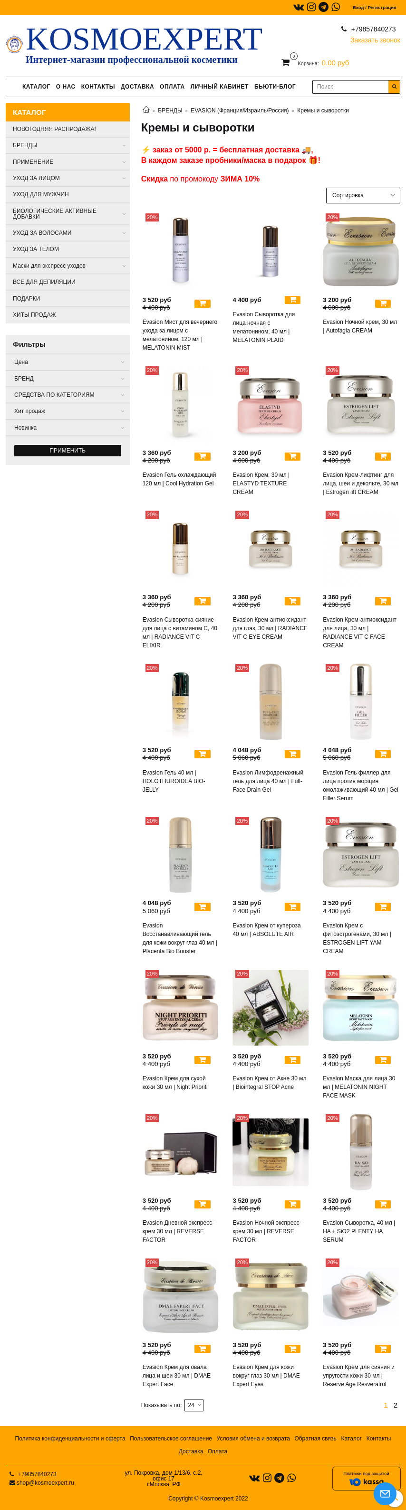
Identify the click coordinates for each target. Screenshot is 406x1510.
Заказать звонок (375, 38)
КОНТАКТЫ (98, 86)
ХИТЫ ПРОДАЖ (34, 315)
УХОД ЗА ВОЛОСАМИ (42, 233)
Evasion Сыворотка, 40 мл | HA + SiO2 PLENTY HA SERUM (359, 1231)
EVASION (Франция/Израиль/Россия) (240, 110)
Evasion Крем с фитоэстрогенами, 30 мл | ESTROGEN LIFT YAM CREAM (357, 938)
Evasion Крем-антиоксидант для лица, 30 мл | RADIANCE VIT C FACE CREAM (359, 632)
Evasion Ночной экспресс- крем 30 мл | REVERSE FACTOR (266, 1231)
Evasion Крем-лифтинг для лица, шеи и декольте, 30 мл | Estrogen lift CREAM (360, 483)
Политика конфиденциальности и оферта (70, 1438)
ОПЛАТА (172, 86)
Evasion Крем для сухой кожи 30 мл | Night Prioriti (175, 1082)
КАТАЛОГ (36, 86)
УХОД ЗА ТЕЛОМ (36, 249)
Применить (67, 450)
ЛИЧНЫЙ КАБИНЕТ (220, 86)
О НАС (66, 86)
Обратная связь (315, 1438)
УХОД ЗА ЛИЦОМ (36, 178)
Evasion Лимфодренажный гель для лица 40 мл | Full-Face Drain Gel (267, 781)
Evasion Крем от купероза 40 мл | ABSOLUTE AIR (266, 929)
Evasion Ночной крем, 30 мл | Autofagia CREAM (360, 326)
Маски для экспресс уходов (49, 265)
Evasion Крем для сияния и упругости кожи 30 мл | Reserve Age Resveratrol (359, 1376)
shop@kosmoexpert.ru (45, 1483)
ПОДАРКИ (26, 298)
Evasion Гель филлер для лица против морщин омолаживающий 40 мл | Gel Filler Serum (360, 785)
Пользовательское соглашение (171, 1438)
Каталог (351, 1438)
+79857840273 (372, 29)
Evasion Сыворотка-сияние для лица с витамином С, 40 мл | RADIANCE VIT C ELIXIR (180, 632)
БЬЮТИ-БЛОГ (275, 86)
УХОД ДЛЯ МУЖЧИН (41, 194)
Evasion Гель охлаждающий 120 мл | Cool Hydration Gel (179, 479)
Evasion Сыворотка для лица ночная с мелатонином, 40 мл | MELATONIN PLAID (263, 327)
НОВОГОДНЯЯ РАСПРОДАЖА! (54, 129)
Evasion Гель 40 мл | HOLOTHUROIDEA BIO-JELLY (174, 781)
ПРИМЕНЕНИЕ (33, 162)
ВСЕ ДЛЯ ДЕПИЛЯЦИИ (44, 282)
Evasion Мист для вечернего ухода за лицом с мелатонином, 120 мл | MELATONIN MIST (180, 335)
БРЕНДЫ (170, 110)
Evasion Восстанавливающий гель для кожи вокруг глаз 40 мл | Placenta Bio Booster (180, 938)
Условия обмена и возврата (253, 1438)
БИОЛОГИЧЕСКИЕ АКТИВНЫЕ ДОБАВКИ (55, 214)
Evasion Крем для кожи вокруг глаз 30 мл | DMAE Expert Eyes (266, 1376)
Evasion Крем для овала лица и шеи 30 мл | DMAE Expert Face (177, 1376)
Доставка (191, 1451)
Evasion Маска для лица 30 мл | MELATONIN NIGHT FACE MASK (359, 1087)
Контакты (379, 1438)
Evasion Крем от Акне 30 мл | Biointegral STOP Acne (269, 1082)
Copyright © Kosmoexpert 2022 (208, 1498)
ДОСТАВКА (137, 86)
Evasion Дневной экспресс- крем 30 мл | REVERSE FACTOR (178, 1231)
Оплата (217, 1451)
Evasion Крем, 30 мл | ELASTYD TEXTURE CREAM (261, 483)
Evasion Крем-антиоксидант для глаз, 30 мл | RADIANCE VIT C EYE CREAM (269, 628)
